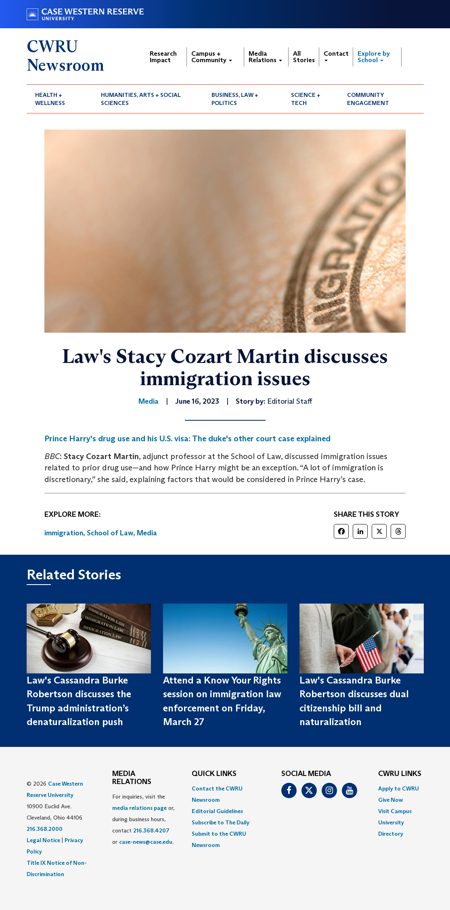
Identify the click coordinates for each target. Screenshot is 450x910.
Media (147, 532)
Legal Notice (43, 840)
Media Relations (265, 57)
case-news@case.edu (145, 841)
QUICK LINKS (214, 774)
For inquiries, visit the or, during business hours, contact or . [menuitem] (143, 819)
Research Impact (163, 57)
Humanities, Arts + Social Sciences (141, 99)
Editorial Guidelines (217, 811)
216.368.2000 (45, 828)
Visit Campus (395, 811)
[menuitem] (60, 99)
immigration (63, 532)
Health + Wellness (50, 99)
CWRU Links (399, 774)
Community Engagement (368, 99)
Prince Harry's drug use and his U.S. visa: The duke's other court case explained (187, 438)
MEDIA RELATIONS (131, 778)
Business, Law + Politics (234, 99)
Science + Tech (305, 99)
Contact (336, 55)
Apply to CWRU (398, 788)
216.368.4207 (151, 830)
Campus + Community (211, 57)
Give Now (390, 799)
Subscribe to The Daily (220, 822)
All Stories (304, 57)
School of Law (110, 532)
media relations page (139, 807)
